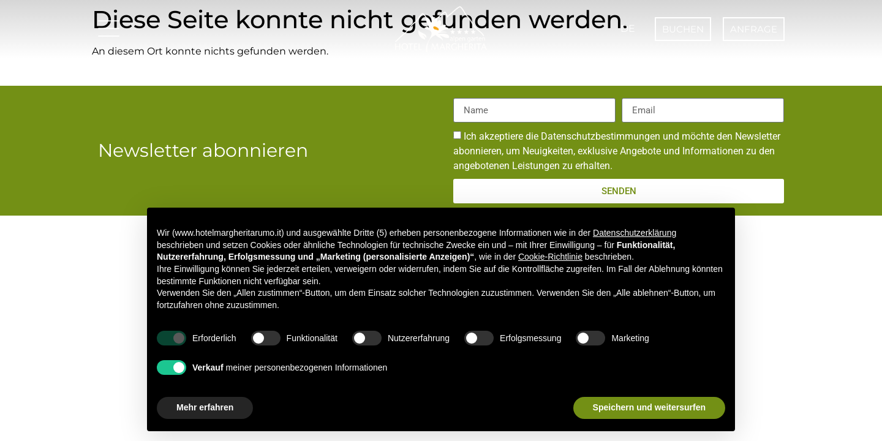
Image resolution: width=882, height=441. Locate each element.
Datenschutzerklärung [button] (634, 233)
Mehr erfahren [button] (204, 407)
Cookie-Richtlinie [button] (550, 257)
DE (625, 28)
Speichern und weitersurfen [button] (649, 407)
